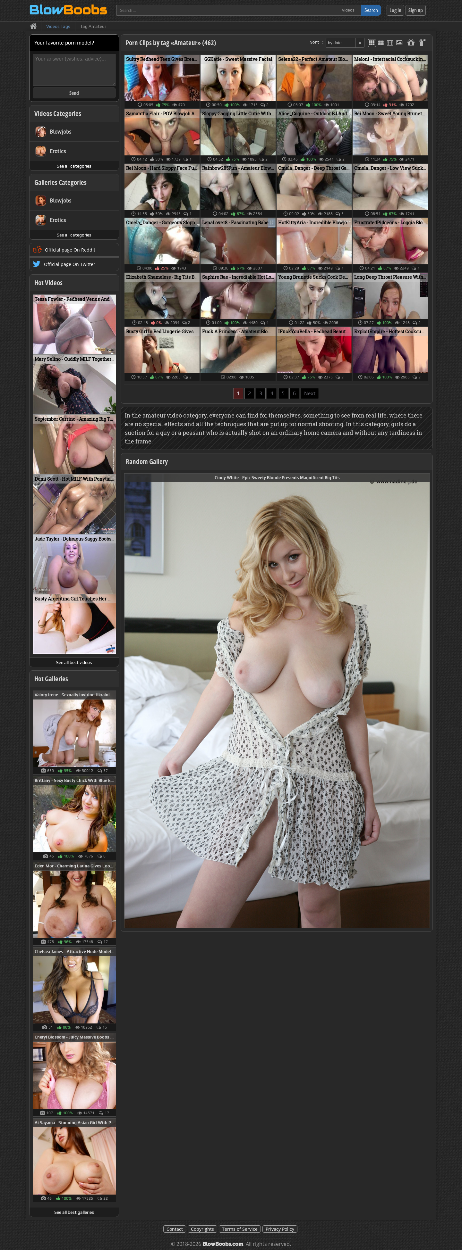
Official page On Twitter (69, 264)
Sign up (415, 10)
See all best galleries (74, 1212)
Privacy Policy (280, 1229)
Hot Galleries (51, 678)
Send (74, 92)
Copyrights (202, 1229)
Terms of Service (240, 1229)
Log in (395, 10)
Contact (175, 1229)
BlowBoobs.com (222, 1244)
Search (371, 10)
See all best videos (74, 662)
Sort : (317, 43)
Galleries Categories (60, 182)
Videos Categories (57, 113)
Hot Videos (48, 282)
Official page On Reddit (70, 250)
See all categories (74, 166)
